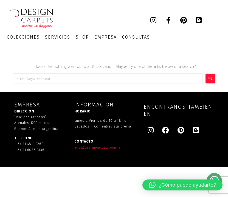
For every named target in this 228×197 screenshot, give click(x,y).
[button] (182, 184)
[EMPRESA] (105, 37)
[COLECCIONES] (23, 37)
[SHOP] (82, 37)
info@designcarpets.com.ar (98, 147)
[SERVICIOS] (57, 37)
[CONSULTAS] (136, 37)
